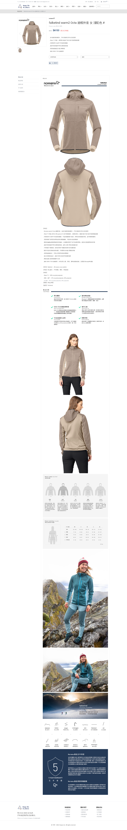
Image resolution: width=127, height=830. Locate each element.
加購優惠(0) (21, 91)
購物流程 (99, 810)
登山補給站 (89, 1)
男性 (40, 6)
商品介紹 (20, 77)
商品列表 (19, 11)
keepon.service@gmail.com (42, 1)
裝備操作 (67, 812)
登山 (57, 6)
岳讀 (80, 6)
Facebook (25, 818)
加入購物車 (53, 63)
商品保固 (99, 816)
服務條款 (83, 812)
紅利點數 (99, 812)
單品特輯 (67, 810)
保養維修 (67, 814)
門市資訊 (83, 816)
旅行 (68, 6)
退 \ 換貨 (98, 814)
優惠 (85, 6)
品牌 (34, 6)
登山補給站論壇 (36, 818)
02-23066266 (21, 1)
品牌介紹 (20, 84)
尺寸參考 (20, 88)
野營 (74, 6)
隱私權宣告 (84, 814)
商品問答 (20, 80)
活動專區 (92, 6)
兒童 (51, 6)
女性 (46, 6)
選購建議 (67, 816)
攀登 (63, 6)
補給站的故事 (84, 810)
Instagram (30, 818)
